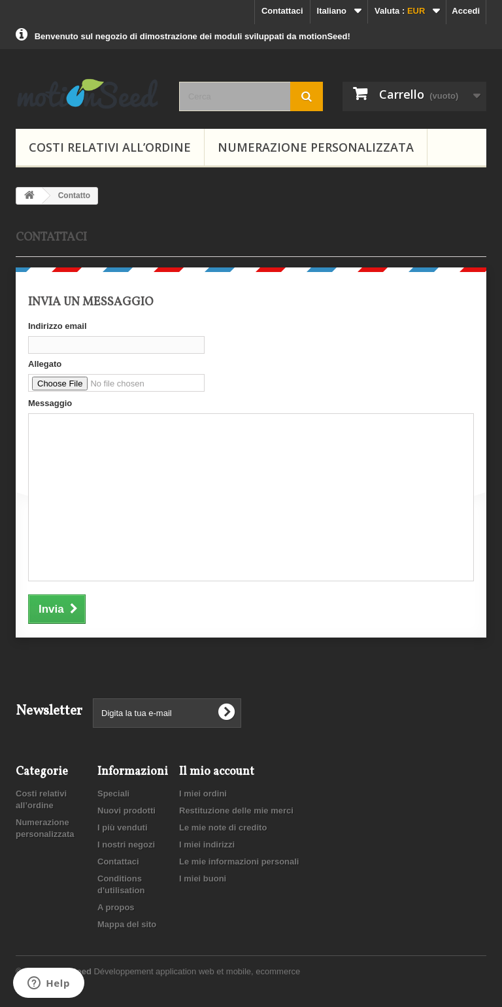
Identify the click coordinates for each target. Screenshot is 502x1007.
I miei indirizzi (207, 844)
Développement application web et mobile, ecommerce (196, 971)
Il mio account (216, 772)
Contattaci (282, 11)
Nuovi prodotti (126, 810)
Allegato (44, 364)
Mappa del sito (126, 924)
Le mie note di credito (223, 827)
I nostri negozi (126, 844)
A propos (116, 907)
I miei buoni (202, 878)
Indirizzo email (57, 326)
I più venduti (122, 827)
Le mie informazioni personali (239, 861)
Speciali (113, 793)
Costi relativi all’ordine (110, 147)
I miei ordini (203, 793)
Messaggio (50, 403)
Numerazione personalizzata (316, 147)
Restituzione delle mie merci (236, 810)
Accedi (466, 11)
